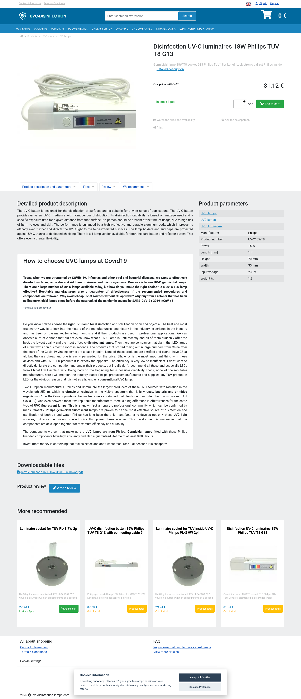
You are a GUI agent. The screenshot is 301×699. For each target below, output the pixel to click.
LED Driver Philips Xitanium (196, 28)
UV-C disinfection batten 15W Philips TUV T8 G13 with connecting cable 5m (117, 531)
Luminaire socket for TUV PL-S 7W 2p (48, 529)
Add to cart (270, 104)
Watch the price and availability (174, 120)
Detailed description (170, 69)
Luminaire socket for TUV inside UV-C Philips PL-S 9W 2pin (184, 531)
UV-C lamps (23, 28)
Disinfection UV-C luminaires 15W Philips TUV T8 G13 (252, 531)
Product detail (137, 608)
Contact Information (30, 3)
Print (158, 127)
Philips (252, 233)
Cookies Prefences (199, 687)
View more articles (166, 652)
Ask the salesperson (236, 120)
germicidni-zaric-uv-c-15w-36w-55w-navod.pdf (50, 472)
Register (274, 3)
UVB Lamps (57, 28)
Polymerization (78, 28)
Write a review (64, 488)
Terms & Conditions (54, 3)
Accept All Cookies (200, 677)
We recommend (136, 187)
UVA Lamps (40, 28)
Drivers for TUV (102, 28)
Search (187, 16)
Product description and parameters (49, 187)
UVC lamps (65, 36)
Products (32, 36)
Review (109, 187)
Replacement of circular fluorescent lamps (182, 647)
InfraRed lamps (166, 28)
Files (89, 187)
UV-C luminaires (142, 28)
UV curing (122, 28)
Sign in (261, 3)
